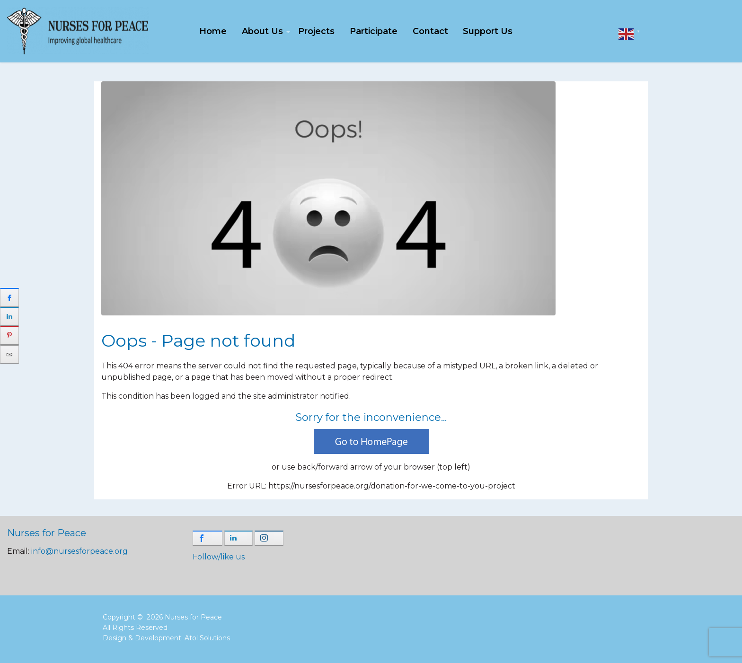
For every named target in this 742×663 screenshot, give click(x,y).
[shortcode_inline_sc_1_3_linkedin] (238, 538)
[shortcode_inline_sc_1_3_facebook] (207, 538)
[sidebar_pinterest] (9, 335)
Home (213, 31)
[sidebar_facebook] (9, 297)
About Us (262, 31)
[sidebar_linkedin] (9, 316)
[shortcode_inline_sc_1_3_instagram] (269, 538)
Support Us (487, 31)
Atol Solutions (207, 638)
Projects (316, 31)
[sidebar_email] (9, 354)
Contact (430, 31)
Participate (374, 31)
